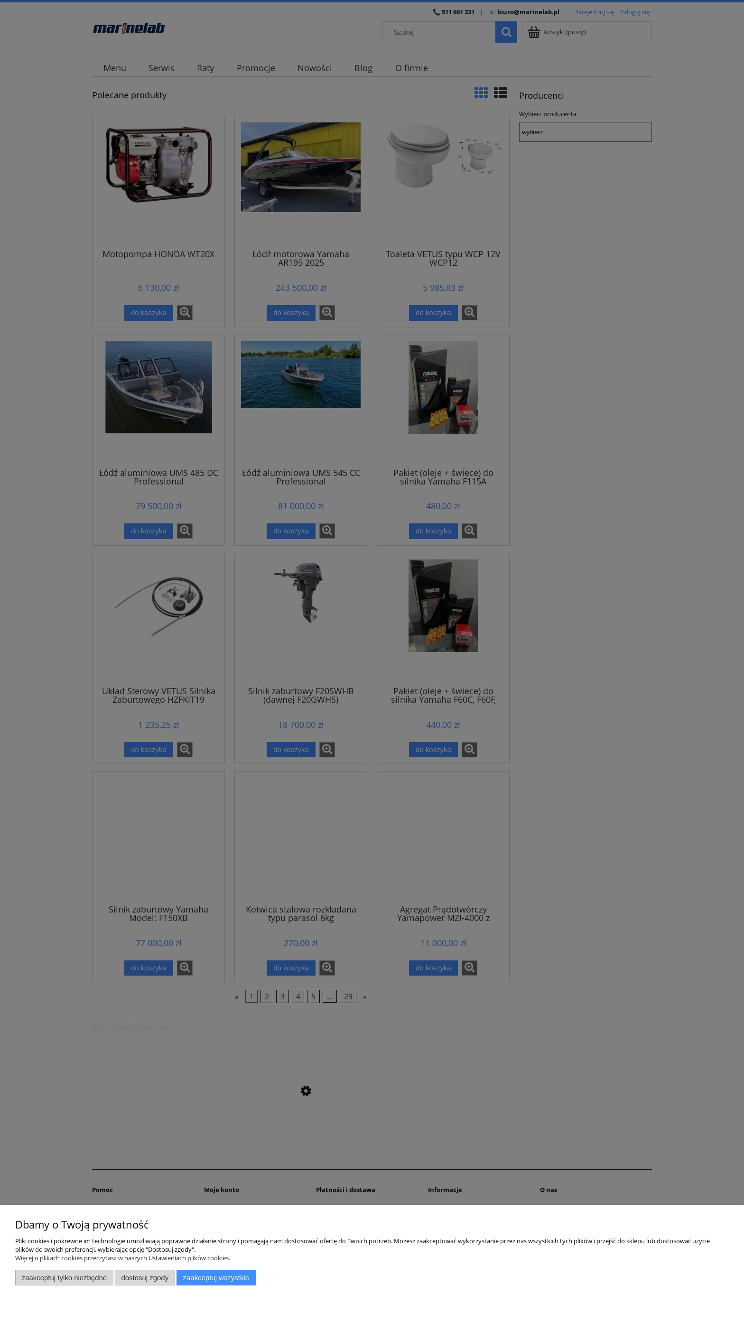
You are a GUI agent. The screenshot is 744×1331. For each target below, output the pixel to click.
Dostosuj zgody (144, 1278)
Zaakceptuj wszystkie (216, 1278)
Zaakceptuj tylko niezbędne (64, 1278)
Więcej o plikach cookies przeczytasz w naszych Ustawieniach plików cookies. (122, 1258)
